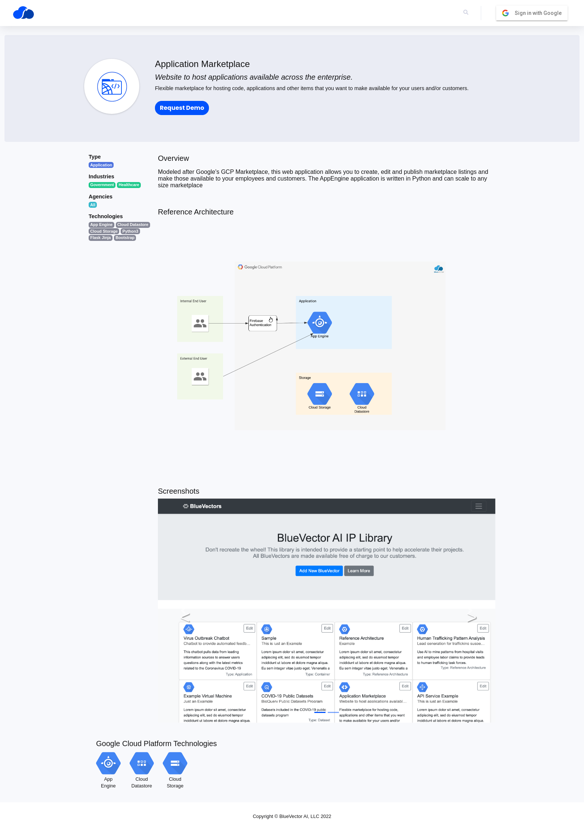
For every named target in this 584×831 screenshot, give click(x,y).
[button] (183, 611)
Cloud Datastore (132, 224)
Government (102, 184)
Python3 (131, 231)
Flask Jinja (100, 237)
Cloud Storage (104, 231)
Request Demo (182, 108)
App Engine (101, 224)
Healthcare (129, 184)
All (92, 205)
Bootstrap (124, 237)
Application (101, 165)
